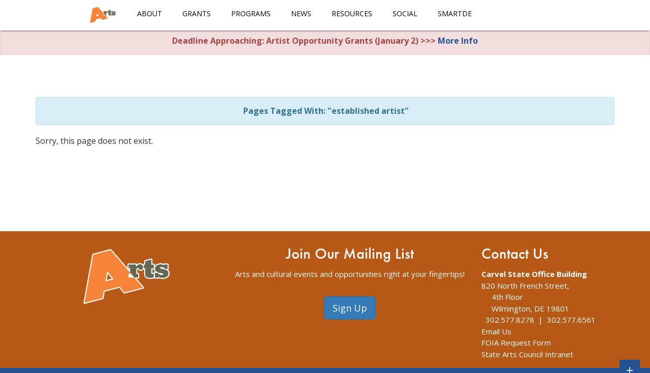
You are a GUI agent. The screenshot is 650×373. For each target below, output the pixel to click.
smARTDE (455, 13)
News (301, 13)
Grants (196, 13)
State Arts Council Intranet (527, 354)
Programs (251, 13)
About (149, 13)
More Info (458, 40)
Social (405, 13)
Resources (352, 13)
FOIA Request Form (516, 342)
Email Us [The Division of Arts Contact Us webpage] (496, 331)
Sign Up (350, 308)
